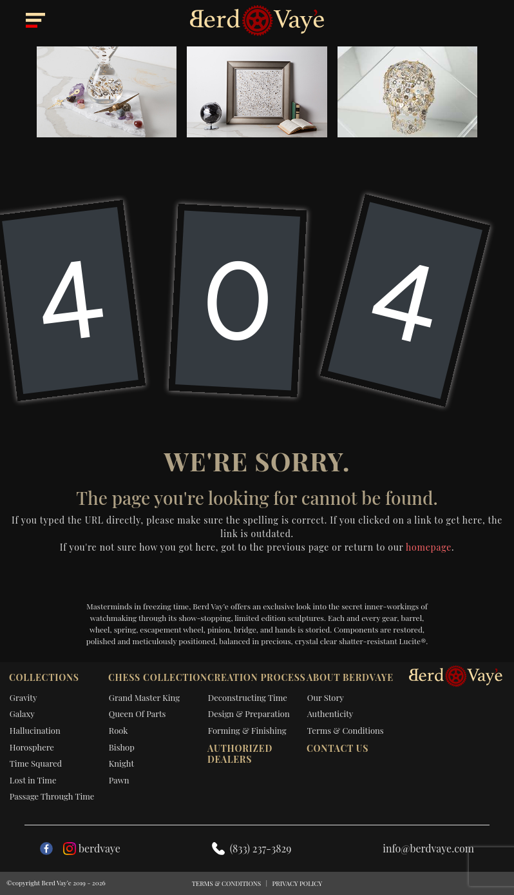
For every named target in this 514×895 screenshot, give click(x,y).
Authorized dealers (239, 753)
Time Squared (36, 763)
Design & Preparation (249, 713)
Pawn (119, 779)
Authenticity (330, 713)
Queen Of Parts (137, 713)
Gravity (23, 697)
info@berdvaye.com (428, 848)
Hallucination (35, 730)
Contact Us (337, 748)
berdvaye (91, 848)
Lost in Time (33, 779)
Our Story (325, 697)
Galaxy (22, 713)
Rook (118, 730)
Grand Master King (144, 697)
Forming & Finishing (247, 730)
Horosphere (32, 747)
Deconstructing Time (247, 697)
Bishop (122, 747)
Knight (121, 763)
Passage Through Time (52, 796)
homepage (429, 547)
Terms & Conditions (345, 730)
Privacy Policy (297, 883)
